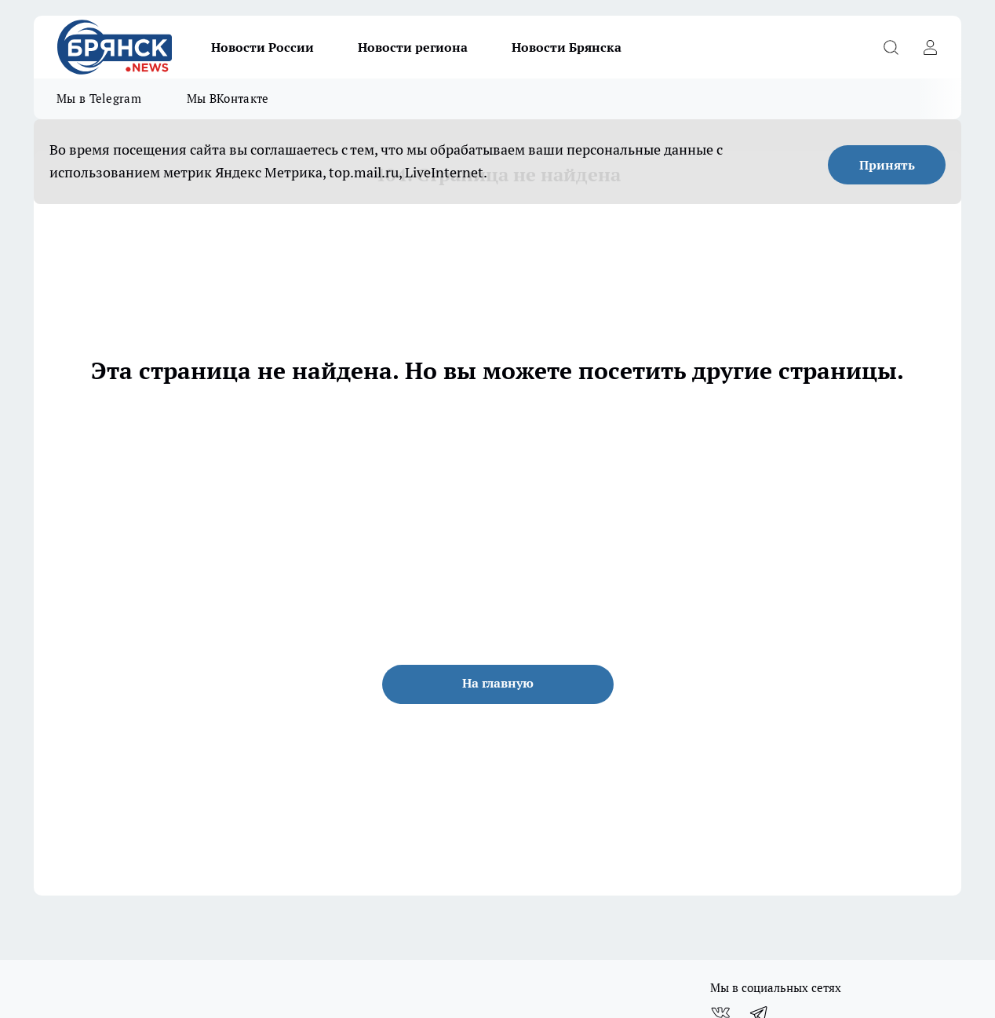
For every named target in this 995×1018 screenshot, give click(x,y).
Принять (887, 165)
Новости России (262, 47)
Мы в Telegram (98, 98)
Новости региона (413, 47)
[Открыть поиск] (890, 47)
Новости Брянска (566, 47)
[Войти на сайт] (930, 47)
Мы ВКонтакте (228, 98)
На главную (498, 683)
